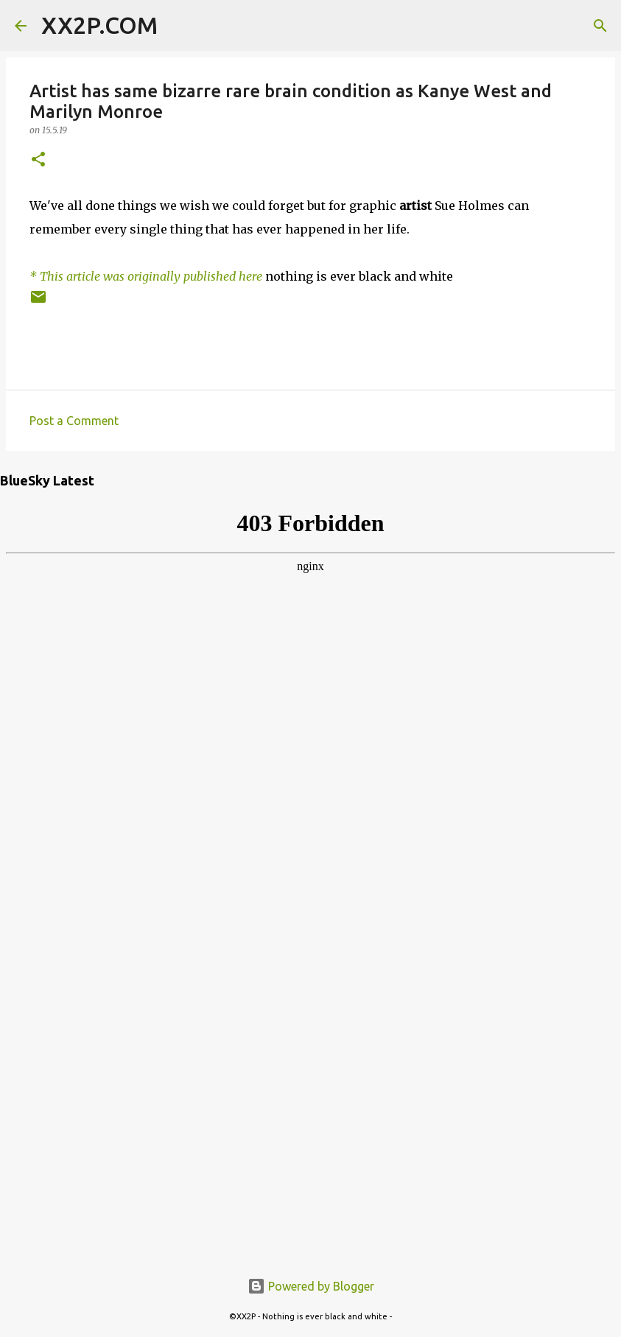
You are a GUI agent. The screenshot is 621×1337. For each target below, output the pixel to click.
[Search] (178, 25)
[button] (38, 160)
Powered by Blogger (311, 1286)
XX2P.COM (99, 25)
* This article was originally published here (145, 276)
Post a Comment (74, 420)
